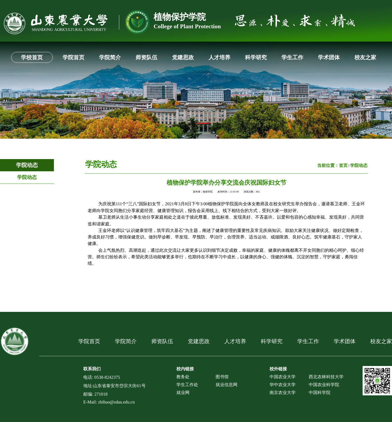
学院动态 (27, 165)
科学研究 (256, 57)
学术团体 (329, 57)
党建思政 (183, 57)
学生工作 (292, 57)
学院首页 (73, 57)
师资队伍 (146, 57)
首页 (343, 165)
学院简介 (110, 57)
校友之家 (365, 57)
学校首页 (32, 57)
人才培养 (219, 57)
